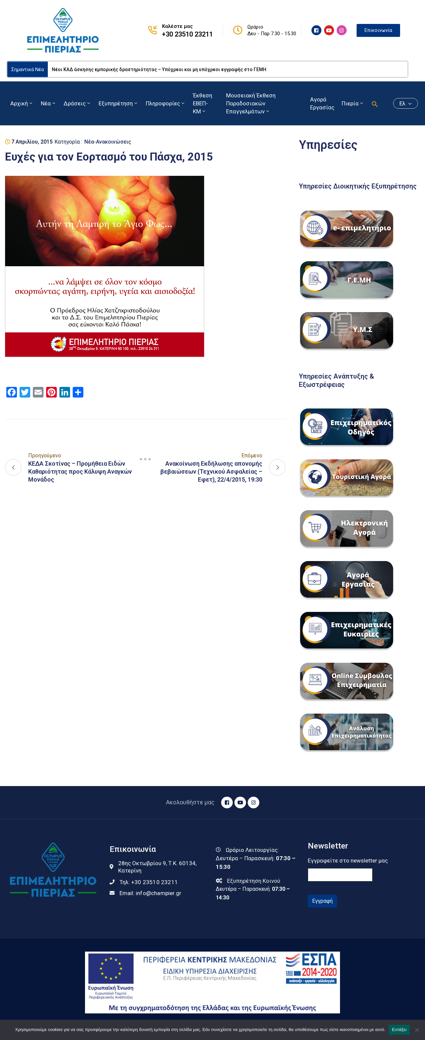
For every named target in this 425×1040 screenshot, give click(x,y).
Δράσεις (77, 103)
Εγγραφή (322, 901)
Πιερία (353, 103)
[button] (375, 103)
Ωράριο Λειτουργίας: (252, 850)
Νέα (48, 103)
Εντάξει (399, 1029)
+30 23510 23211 (187, 34)
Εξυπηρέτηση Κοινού (253, 880)
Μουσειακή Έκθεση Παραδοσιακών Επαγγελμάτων (251, 103)
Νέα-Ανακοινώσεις (107, 142)
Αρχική (22, 103)
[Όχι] (416, 1029)
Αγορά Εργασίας (322, 103)
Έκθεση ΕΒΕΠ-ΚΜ (202, 103)
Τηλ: (149, 882)
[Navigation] (145, 459)
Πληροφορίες (166, 103)
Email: (150, 893)
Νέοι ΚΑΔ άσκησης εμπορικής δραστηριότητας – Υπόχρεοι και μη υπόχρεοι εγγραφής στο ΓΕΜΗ (159, 69)
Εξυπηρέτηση (118, 103)
